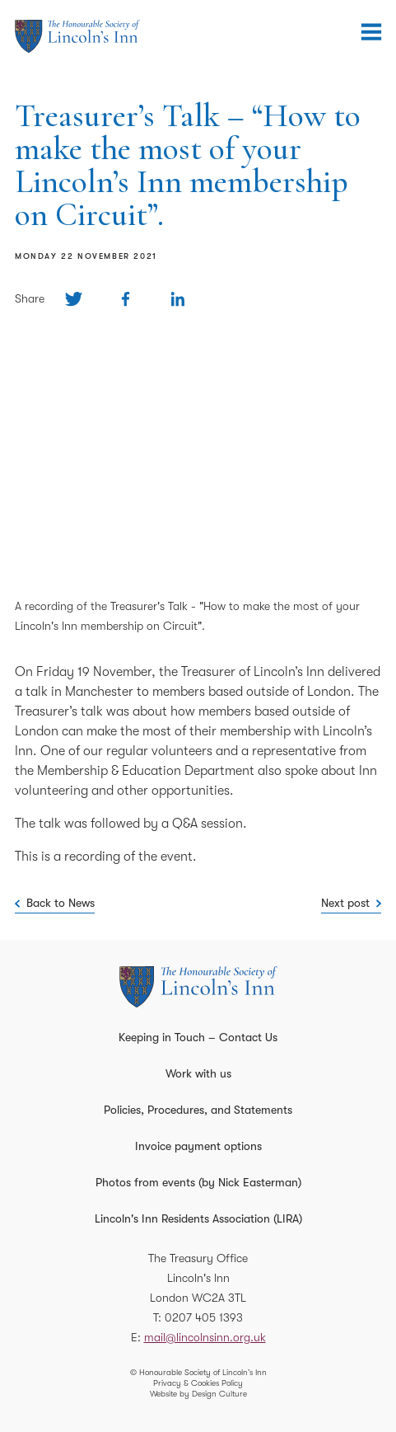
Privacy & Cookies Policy (198, 1382)
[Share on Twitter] (73, 298)
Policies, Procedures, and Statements (198, 1109)
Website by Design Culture (198, 1393)
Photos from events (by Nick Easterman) (198, 1182)
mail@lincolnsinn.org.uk (205, 1337)
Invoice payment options (198, 1146)
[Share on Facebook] (125, 298)
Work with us (198, 1073)
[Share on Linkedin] (177, 298)
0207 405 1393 (204, 1317)
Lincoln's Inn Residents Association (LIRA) (198, 1218)
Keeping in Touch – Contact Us (198, 1037)
